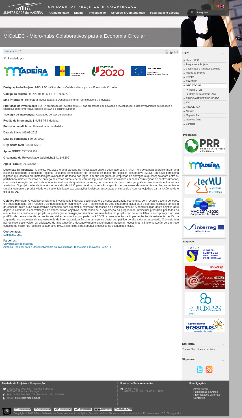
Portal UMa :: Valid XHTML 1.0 (22, 409)
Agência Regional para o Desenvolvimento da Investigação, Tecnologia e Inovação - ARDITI (57, 246)
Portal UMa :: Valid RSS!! (63, 409)
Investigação (97, 12)
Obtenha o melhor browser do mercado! (123, 409)
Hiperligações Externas (206, 394)
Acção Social (200, 388)
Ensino (79, 12)
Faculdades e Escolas (164, 12)
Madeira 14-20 (12, 51)
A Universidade (59, 12)
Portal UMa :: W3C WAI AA (83, 409)
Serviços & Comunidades (128, 12)
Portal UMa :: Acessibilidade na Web (7, 409)
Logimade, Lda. (12, 234)
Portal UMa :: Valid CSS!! (43, 409)
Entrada (7, 31)
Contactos (199, 397)
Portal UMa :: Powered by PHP (103, 409)
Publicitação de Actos (205, 391)
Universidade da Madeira (18, 243)
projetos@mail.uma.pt (27, 397)
